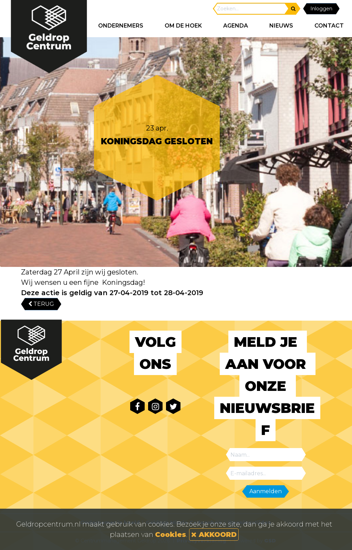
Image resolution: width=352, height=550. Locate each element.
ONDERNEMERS (120, 25)
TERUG (41, 304)
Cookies (170, 534)
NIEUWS (281, 25)
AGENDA (235, 25)
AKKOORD (214, 534)
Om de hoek (183, 25)
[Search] (251, 8)
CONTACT (329, 25)
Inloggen (321, 9)
